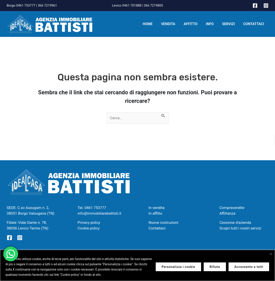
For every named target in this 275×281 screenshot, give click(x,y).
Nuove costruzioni (163, 222)
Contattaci (254, 24)
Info (213, 24)
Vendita (174, 24)
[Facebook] (255, 5)
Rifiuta (215, 267)
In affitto (155, 213)
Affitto (195, 24)
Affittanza (227, 213)
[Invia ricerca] (163, 115)
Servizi (230, 24)
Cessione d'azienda (235, 222)
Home (156, 24)
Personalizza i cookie (178, 267)
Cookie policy (89, 228)
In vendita (156, 207)
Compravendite (231, 207)
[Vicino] (271, 254)
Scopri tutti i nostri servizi (240, 228)
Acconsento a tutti (248, 267)
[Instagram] (265, 5)
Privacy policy (89, 222)
